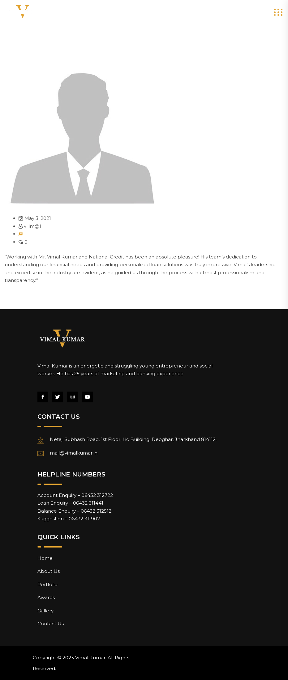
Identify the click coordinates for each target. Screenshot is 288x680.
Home (45, 558)
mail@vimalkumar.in (73, 453)
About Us (48, 571)
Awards (46, 597)
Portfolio (47, 584)
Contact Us (50, 624)
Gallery (45, 611)
